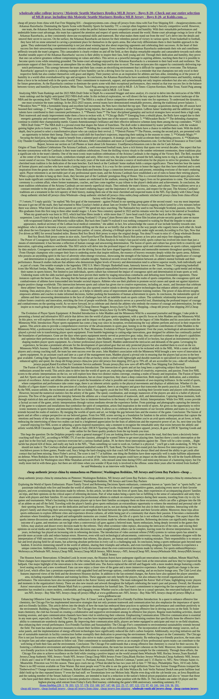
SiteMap (51, 685)
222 (118, 685)
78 (66, 685)
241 (156, 685)
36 (171, 685)
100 (97, 685)
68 (113, 685)
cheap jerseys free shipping (115, 688)
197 (131, 685)
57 (81, 685)
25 (122, 685)
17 (126, 685)
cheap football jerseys (53, 688)
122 (137, 685)
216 (167, 685)
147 (108, 685)
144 (162, 685)
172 (142, 685)
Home (43, 685)
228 (59, 685)
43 (151, 685)
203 (71, 685)
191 (177, 685)
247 (103, 685)
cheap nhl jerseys (30, 688)
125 (77, 685)
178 (86, 685)
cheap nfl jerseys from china (83, 688)
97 (147, 685)
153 (92, 685)
